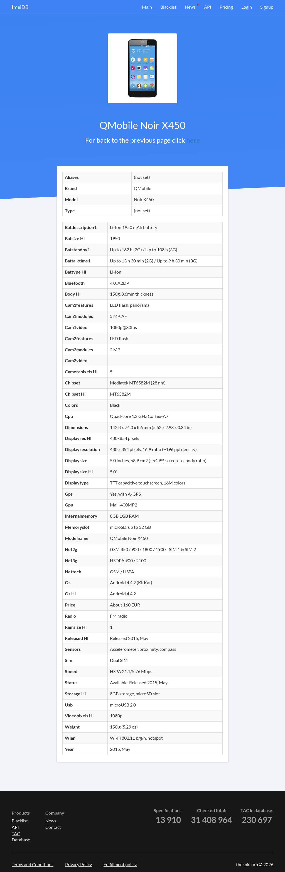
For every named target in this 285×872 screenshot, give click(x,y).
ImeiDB (20, 7)
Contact (53, 827)
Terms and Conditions (32, 864)
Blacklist (168, 6)
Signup (266, 6)
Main (147, 6)
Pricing (226, 6)
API (207, 6)
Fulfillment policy (120, 864)
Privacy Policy (78, 864)
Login (246, 6)
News (190, 6)
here (193, 140)
